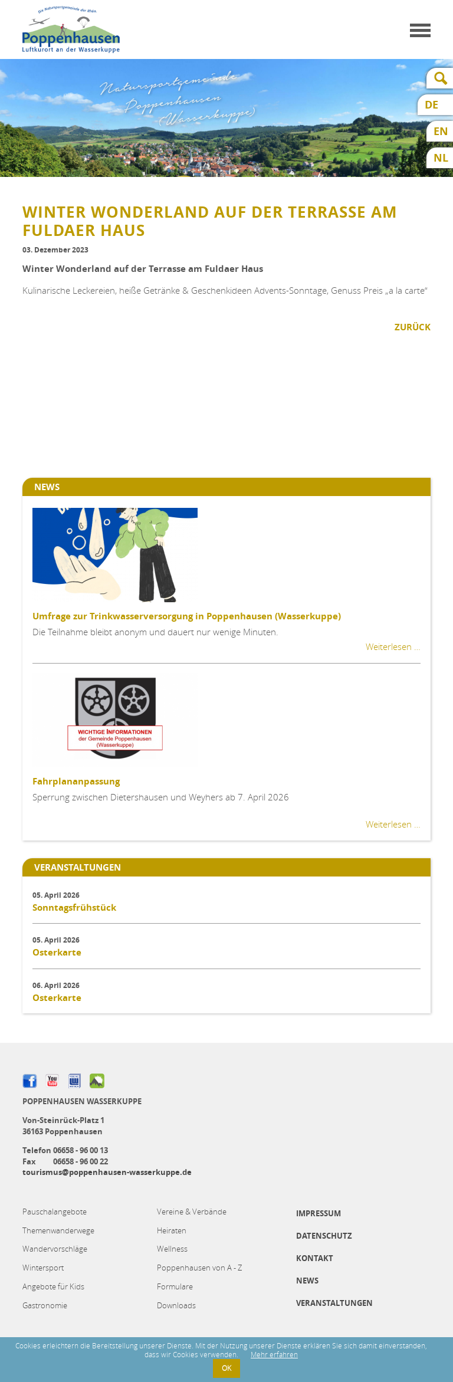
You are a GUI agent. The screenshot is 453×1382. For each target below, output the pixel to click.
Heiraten (171, 1230)
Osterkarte (56, 952)
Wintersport (43, 1267)
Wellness (172, 1248)
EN (441, 131)
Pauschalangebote (54, 1211)
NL (441, 157)
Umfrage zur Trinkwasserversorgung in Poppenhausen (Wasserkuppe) (186, 616)
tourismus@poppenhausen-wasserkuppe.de (107, 1172)
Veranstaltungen (334, 1303)
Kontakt (314, 1258)
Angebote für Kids (53, 1286)
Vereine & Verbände (191, 1211)
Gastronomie (44, 1305)
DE (431, 104)
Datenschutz (324, 1235)
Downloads (176, 1305)
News (307, 1280)
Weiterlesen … (393, 646)
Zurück (413, 327)
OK (226, 1368)
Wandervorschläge (54, 1248)
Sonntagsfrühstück (74, 907)
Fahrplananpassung (76, 781)
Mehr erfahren (274, 1355)
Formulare (175, 1286)
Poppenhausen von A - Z (199, 1267)
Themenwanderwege (58, 1230)
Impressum (318, 1213)
